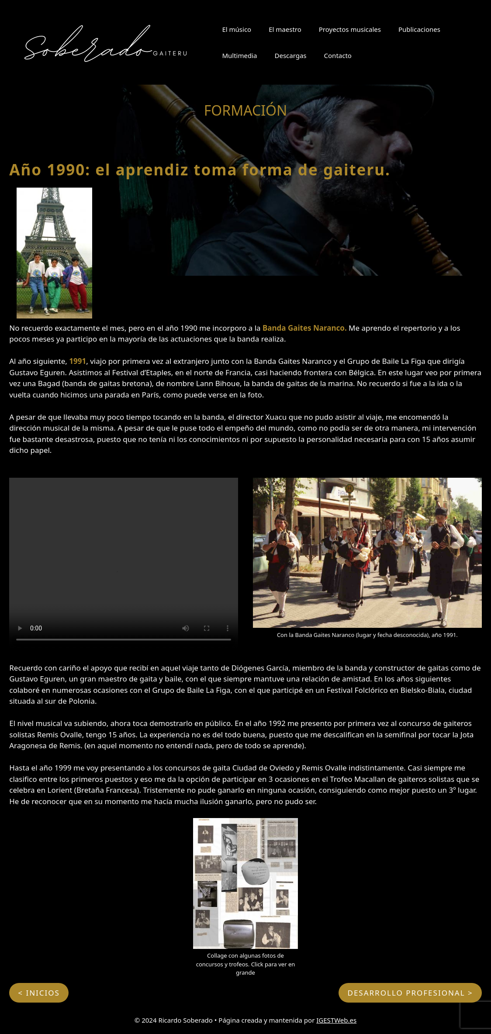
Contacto (338, 55)
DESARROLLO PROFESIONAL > (410, 993)
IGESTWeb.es (336, 1020)
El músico (236, 29)
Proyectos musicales (350, 29)
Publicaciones (419, 29)
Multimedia (239, 55)
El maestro (285, 29)
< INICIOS (39, 993)
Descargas (290, 55)
